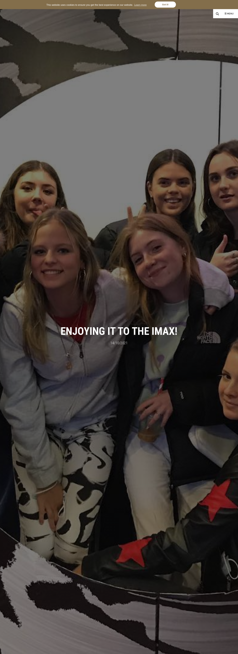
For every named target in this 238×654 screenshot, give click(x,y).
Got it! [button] (165, 4)
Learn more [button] (140, 5)
